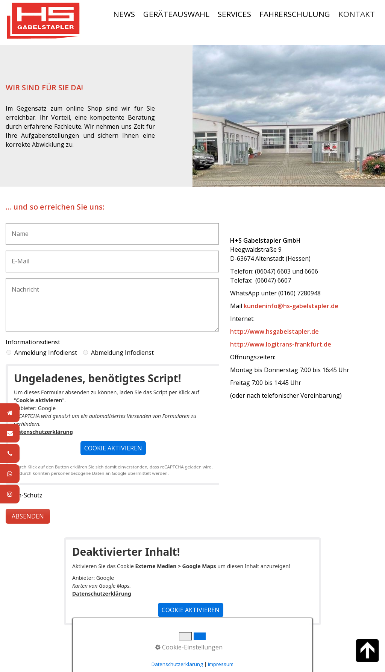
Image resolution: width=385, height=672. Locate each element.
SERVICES (234, 14)
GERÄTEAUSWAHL (176, 14)
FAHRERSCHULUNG (294, 14)
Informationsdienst (33, 342)
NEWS (124, 14)
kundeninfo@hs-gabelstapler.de (291, 306)
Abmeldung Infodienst (122, 352)
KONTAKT (356, 14)
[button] (113, 448)
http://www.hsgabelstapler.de (274, 331)
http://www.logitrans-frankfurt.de (280, 344)
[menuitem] (124, 14)
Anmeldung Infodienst (45, 352)
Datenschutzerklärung (43, 431)
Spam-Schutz (24, 495)
